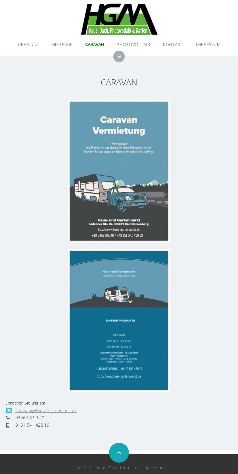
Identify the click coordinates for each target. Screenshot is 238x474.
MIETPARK (62, 44)
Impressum (154, 467)
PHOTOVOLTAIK (133, 44)
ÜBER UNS (28, 44)
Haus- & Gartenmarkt (117, 467)
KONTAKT (173, 44)
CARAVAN (94, 44)
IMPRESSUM (208, 44)
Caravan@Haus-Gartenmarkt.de (46, 410)
